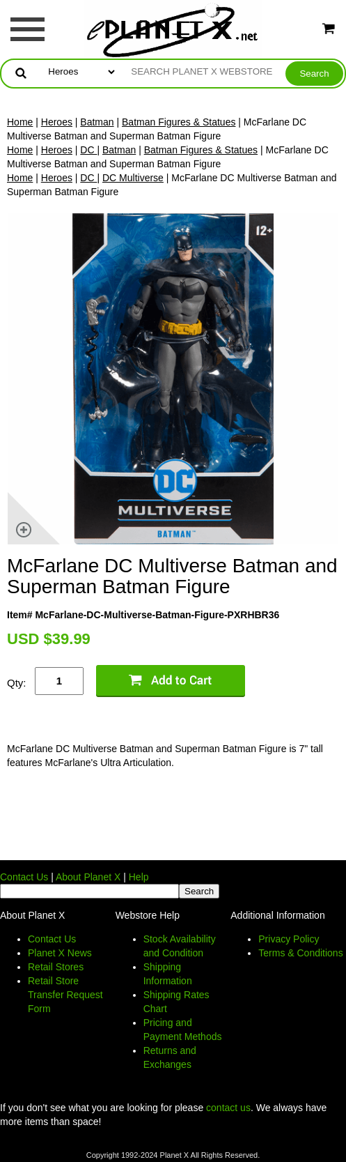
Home (20, 122)
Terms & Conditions (300, 952)
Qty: (16, 683)
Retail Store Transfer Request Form (65, 994)
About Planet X (88, 876)
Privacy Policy (288, 939)
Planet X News (60, 952)
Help (139, 876)
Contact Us (24, 876)
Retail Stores (56, 966)
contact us (228, 1107)
